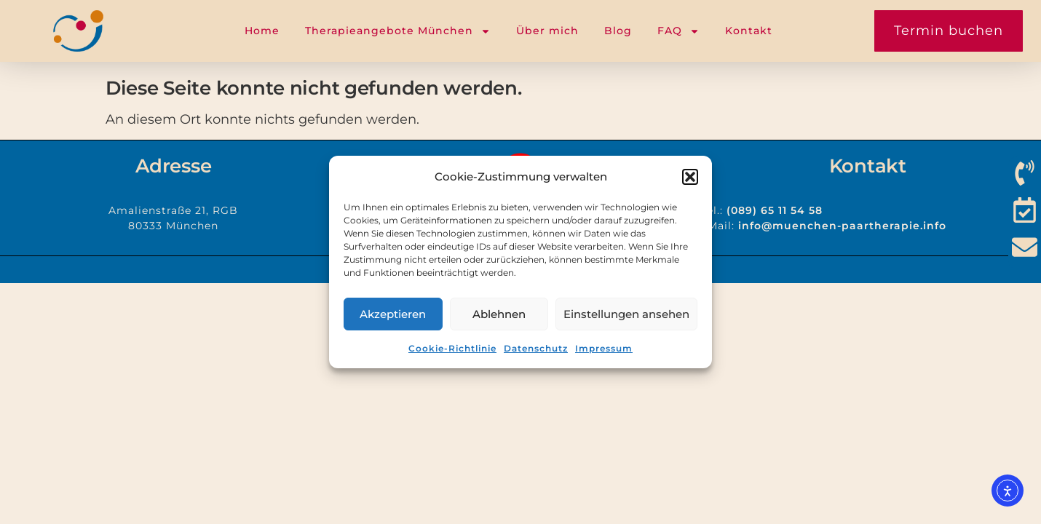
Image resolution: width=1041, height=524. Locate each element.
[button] (690, 177)
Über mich (547, 30)
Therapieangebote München (398, 31)
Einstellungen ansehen (626, 314)
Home (262, 30)
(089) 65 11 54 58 (775, 210)
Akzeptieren (393, 314)
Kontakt (748, 30)
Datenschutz (536, 348)
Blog (618, 30)
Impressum (604, 348)
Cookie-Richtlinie (452, 348)
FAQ (678, 31)
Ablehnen (499, 314)
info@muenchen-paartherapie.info (842, 225)
